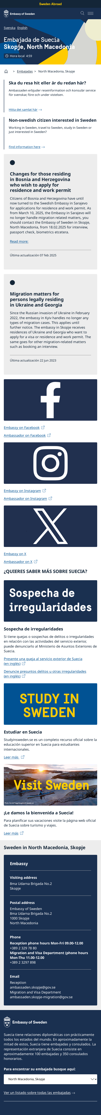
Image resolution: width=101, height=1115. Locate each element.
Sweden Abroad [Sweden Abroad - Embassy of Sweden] (50, 4)
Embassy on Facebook (22, 427)
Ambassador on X (18, 561)
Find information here (24, 147)
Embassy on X (15, 554)
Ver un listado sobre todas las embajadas (37, 1092)
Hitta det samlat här (23, 109)
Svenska (9, 28)
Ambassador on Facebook (25, 435)
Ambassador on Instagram (25, 498)
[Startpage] (7, 71)
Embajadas (25, 71)
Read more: (19, 241)
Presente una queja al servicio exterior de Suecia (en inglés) (43, 661)
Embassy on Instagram (22, 490)
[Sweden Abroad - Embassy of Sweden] (23, 13)
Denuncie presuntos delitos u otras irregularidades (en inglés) (45, 674)
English (22, 28)
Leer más (11, 757)
